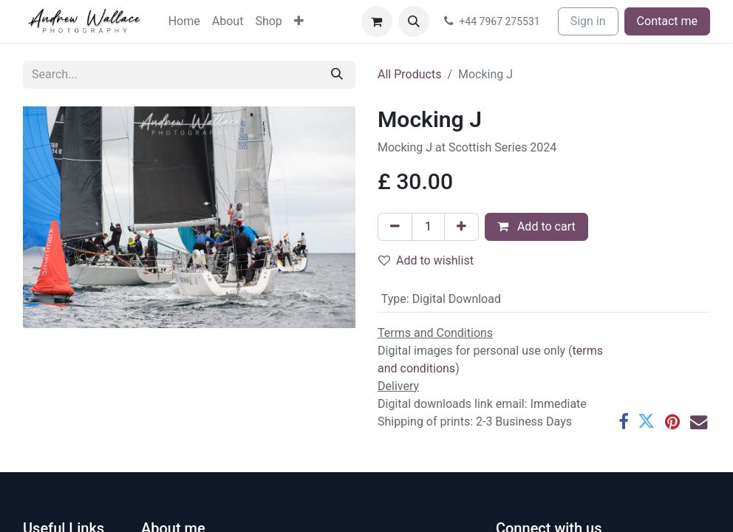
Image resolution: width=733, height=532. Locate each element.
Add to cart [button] (536, 226)
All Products (409, 74)
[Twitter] (646, 421)
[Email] (698, 421)
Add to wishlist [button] (426, 260)
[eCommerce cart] (376, 21)
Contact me (667, 21)
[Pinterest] (672, 421)
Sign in (588, 21)
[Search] (336, 75)
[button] (413, 21)
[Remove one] (395, 227)
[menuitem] (184, 21)
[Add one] (461, 227)
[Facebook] (623, 421)
